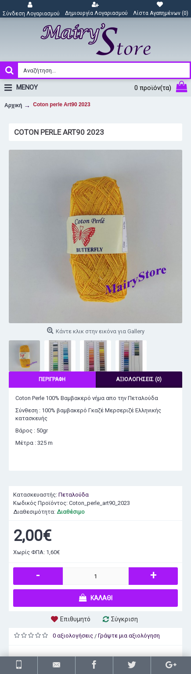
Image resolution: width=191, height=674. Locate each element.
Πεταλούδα (73, 494)
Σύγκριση (124, 619)
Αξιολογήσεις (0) (139, 379)
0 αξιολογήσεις (73, 635)
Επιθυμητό (75, 619)
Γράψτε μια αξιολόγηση (129, 635)
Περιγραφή (52, 379)
